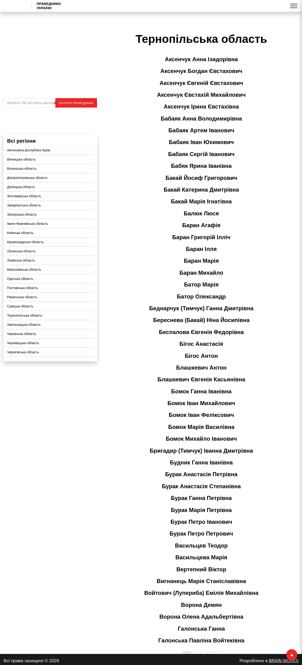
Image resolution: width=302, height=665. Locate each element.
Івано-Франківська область (27, 236)
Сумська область (20, 318)
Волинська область (22, 181)
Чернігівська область (23, 364)
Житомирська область (24, 208)
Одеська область (20, 291)
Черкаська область (21, 346)
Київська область (20, 245)
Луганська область (21, 263)
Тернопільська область (24, 328)
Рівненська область (22, 309)
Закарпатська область (24, 217)
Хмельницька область (24, 337)
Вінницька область (21, 171)
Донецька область (21, 199)
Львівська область (21, 272)
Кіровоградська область (25, 254)
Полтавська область (22, 300)
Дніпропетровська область (27, 190)
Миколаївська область (24, 282)
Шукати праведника (76, 115)
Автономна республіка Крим (28, 162)
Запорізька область (22, 227)
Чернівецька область (23, 355)
